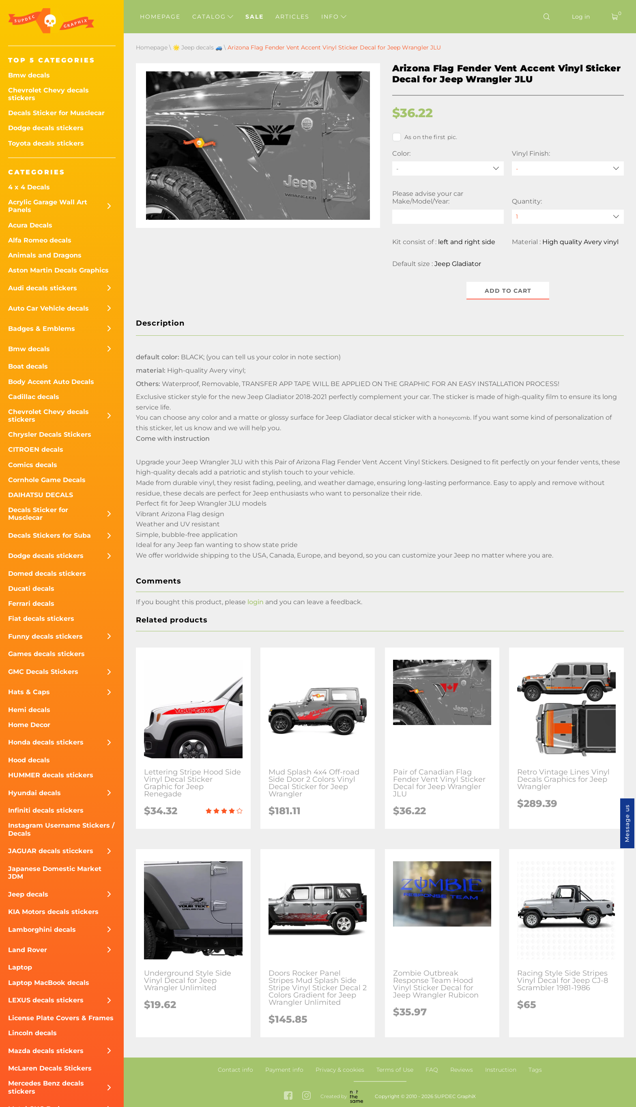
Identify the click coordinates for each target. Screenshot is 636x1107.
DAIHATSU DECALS (40, 495)
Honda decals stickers (46, 742)
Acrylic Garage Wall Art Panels (47, 206)
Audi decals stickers (42, 288)
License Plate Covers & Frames (61, 1018)
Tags (535, 1069)
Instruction (500, 1069)
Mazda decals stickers (46, 1051)
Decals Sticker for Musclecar (56, 113)
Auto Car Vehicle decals (48, 308)
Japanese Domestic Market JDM (54, 872)
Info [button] (333, 16)
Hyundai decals (34, 793)
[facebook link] (288, 1097)
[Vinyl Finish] (568, 168)
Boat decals (28, 366)
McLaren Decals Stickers (50, 1068)
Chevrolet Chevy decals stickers (48, 94)
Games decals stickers (46, 654)
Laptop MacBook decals (48, 983)
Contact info (235, 1069)
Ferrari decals (31, 603)
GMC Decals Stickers (43, 672)
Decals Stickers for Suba (49, 535)
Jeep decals (28, 894)
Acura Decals (30, 225)
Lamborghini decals (42, 929)
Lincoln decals (32, 1033)
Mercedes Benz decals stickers (46, 1087)
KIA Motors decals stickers (53, 912)
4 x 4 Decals (29, 187)
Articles (292, 16)
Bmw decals (29, 75)
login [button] (255, 602)
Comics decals (32, 465)
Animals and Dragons (45, 255)
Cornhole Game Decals (47, 480)
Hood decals (29, 760)
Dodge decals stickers (46, 128)
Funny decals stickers (45, 636)
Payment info (284, 1069)
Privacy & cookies (340, 1069)
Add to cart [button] (508, 290)
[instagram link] (306, 1097)
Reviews (461, 1069)
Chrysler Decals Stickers (49, 434)
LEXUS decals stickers (46, 1000)
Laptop (20, 967)
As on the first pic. (425, 137)
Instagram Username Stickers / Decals (61, 829)
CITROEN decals (35, 449)
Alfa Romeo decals (39, 240)
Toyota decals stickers (46, 143)
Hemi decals (29, 710)
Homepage (160, 16)
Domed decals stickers (47, 573)
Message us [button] (627, 823)
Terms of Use (394, 1069)
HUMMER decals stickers (50, 775)
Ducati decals (31, 588)
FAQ (431, 1069)
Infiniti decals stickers (46, 810)
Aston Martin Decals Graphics (58, 270)
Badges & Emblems (41, 329)
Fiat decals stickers (41, 618)
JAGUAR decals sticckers (50, 851)
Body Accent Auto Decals (51, 382)
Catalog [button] (212, 16)
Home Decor (29, 725)
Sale (254, 16)
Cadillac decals (33, 397)
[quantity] (568, 217)
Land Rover (27, 950)
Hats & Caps (29, 692)
